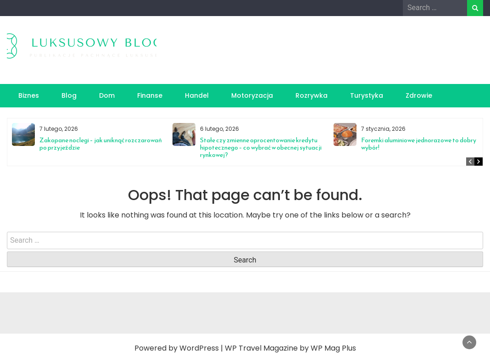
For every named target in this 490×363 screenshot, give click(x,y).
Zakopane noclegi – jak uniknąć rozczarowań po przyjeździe (100, 143)
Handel (197, 95)
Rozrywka (311, 95)
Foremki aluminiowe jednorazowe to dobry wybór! (418, 143)
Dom (107, 95)
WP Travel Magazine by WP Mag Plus (290, 348)
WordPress (199, 348)
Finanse (149, 95)
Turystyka (366, 95)
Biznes (28, 95)
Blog (69, 95)
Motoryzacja (252, 95)
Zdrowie (419, 95)
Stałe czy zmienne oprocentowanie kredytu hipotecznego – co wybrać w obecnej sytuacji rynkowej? (261, 147)
